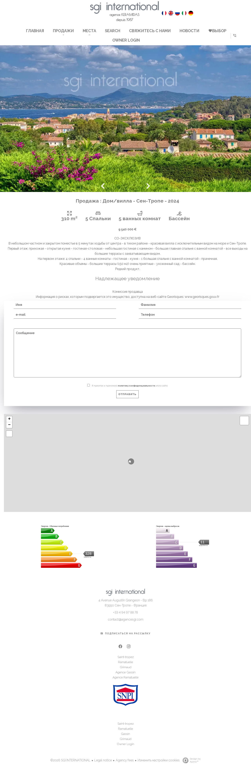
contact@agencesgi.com (125, 624)
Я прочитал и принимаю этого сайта (130, 390)
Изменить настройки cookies (159, 765)
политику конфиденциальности (136, 390)
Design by (191, 765)
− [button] (9, 430)
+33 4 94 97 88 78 (125, 617)
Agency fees (125, 765)
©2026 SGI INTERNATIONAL (70, 765)
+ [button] (9, 424)
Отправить (127, 398)
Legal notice (103, 765)
